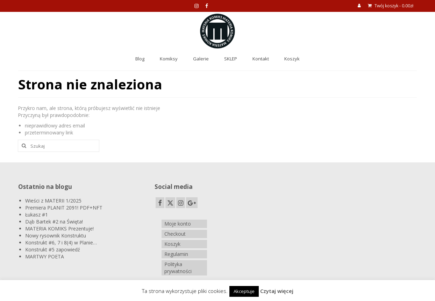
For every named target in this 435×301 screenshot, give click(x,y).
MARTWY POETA (44, 256)
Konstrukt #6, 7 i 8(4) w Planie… (61, 242)
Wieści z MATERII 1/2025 (53, 200)
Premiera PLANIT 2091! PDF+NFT (63, 207)
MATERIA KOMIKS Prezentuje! (59, 228)
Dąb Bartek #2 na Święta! (54, 221)
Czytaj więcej (276, 290)
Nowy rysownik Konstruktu (55, 235)
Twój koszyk (390, 6)
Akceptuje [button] (244, 291)
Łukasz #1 (36, 214)
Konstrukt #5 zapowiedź (52, 249)
